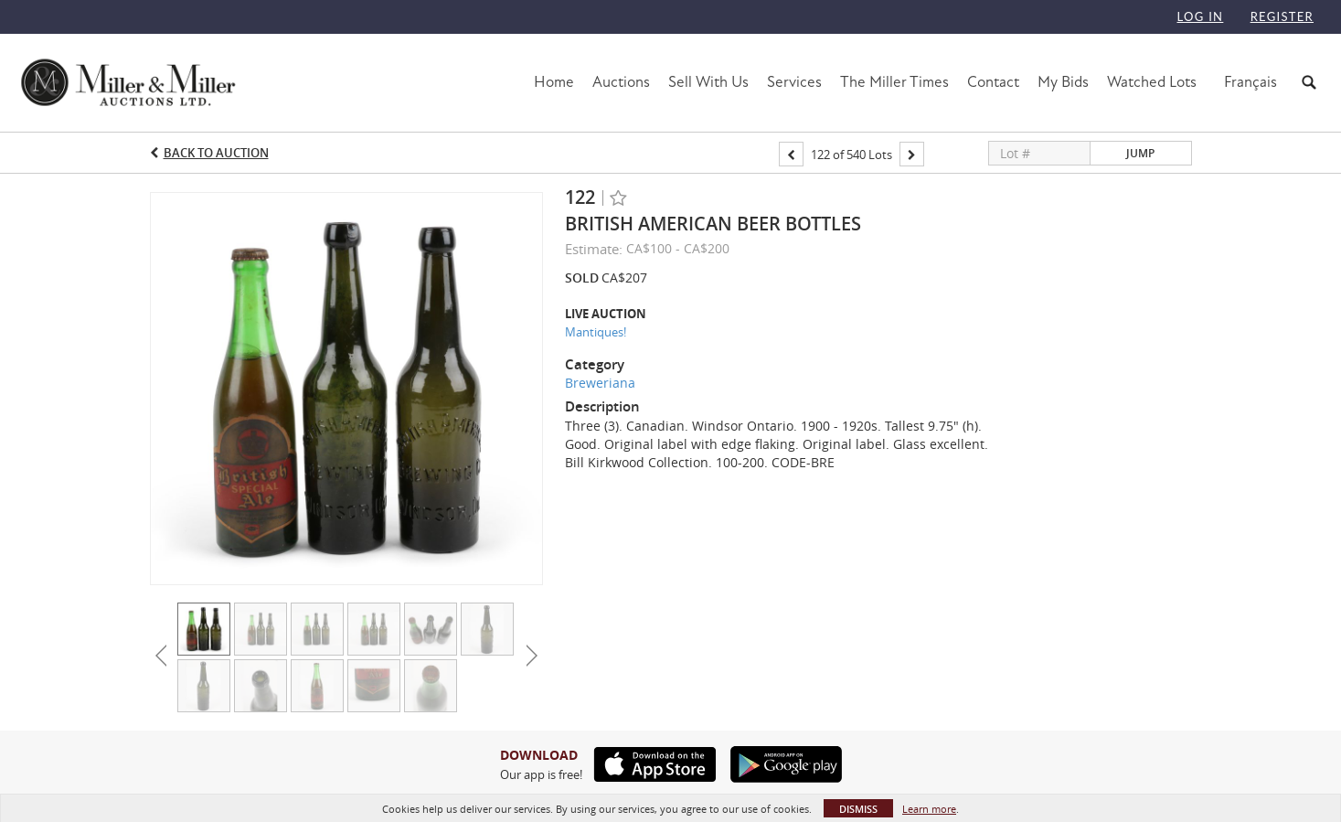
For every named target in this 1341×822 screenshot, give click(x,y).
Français (1250, 81)
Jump (1140, 153)
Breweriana (600, 382)
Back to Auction (216, 152)
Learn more (929, 809)
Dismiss (858, 809)
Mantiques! (595, 332)
